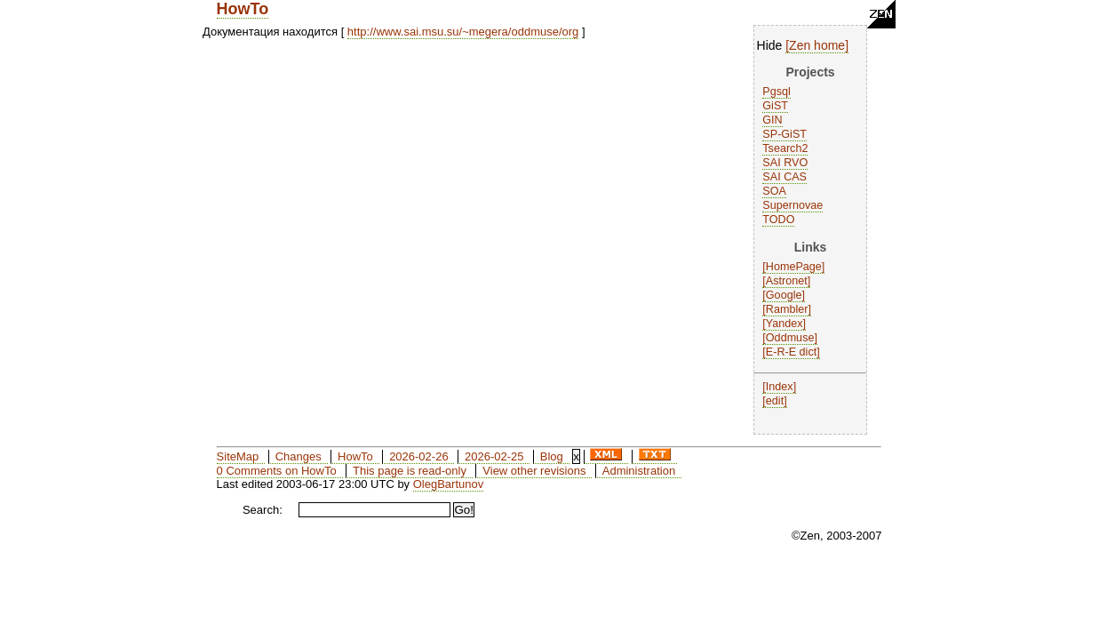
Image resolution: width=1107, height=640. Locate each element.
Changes (298, 456)
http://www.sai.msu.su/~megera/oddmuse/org (462, 31)
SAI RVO (785, 162)
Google (784, 295)
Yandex (784, 323)
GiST (775, 106)
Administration (638, 470)
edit (775, 401)
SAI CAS (784, 177)
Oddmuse (790, 338)
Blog (551, 456)
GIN (772, 120)
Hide (770, 45)
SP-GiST (784, 134)
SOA (774, 191)
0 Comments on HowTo (277, 470)
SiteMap (238, 456)
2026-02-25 (494, 456)
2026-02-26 (419, 456)
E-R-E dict (791, 352)
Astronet (787, 281)
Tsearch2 (785, 148)
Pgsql (776, 91)
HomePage (794, 266)
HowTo (243, 9)
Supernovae (792, 205)
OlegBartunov (448, 484)
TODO (778, 219)
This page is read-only (409, 470)
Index (779, 386)
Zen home (817, 45)
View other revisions (533, 470)
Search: (263, 509)
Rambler (787, 309)
